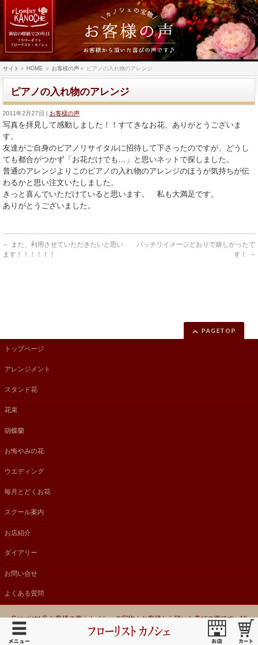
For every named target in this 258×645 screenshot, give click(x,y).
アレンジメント (27, 369)
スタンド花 (20, 389)
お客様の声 (65, 113)
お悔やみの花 (24, 451)
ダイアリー (20, 553)
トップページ (24, 349)
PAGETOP (218, 330)
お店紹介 (17, 533)
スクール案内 (24, 512)
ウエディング (24, 471)
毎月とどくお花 (27, 492)
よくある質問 (24, 593)
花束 (11, 410)
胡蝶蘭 (14, 431)
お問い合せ (20, 573)
